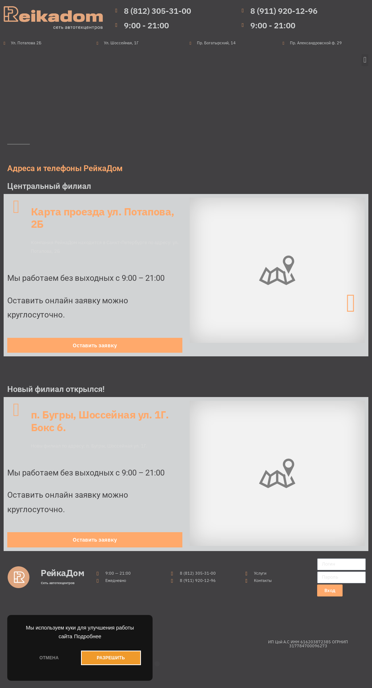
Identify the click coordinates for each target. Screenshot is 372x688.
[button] (364, 60)
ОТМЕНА (48, 657)
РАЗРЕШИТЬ (111, 657)
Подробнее (87, 636)
